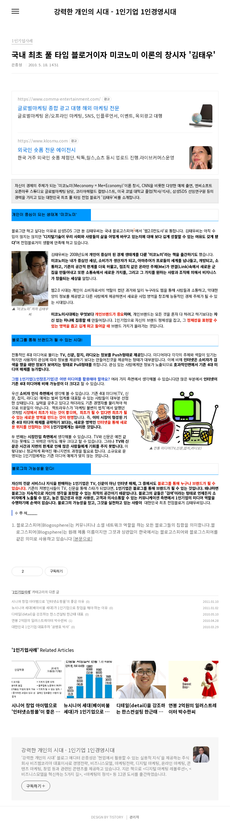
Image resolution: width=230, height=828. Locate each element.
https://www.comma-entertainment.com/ (59, 99)
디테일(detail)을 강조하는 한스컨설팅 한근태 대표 (47, 613)
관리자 (134, 816)
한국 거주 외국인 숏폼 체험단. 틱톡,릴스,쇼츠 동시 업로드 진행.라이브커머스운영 (96, 157)
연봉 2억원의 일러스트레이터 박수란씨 (39, 620)
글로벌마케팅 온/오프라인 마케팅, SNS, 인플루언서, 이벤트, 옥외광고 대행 (90, 115)
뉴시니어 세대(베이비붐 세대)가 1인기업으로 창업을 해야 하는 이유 (60, 607)
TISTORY (116, 816)
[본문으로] (82, 539)
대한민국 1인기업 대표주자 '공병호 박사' (41, 626)
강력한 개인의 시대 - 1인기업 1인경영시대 (115, 11)
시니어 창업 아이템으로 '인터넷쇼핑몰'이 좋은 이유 (48, 601)
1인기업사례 (21, 591)
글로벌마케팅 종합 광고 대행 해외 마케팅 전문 (68, 107)
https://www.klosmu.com (43, 140)
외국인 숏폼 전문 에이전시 (47, 149)
